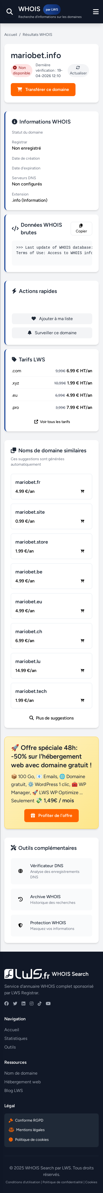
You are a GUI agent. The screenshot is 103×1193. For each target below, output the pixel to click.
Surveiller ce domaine (52, 332)
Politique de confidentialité (63, 1182)
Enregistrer (52, 304)
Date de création (26, 158)
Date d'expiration (26, 168)
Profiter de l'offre (51, 815)
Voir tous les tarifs (52, 421)
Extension (20, 194)
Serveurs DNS (24, 178)
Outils (10, 1047)
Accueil (10, 34)
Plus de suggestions (51, 718)
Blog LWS (13, 1090)
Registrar (19, 142)
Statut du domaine (27, 132)
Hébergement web (22, 1081)
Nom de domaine (20, 1073)
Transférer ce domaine (43, 89)
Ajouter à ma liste (52, 318)
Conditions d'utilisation (23, 1182)
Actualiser (78, 70)
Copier (81, 228)
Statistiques (15, 1038)
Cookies (91, 1182)
